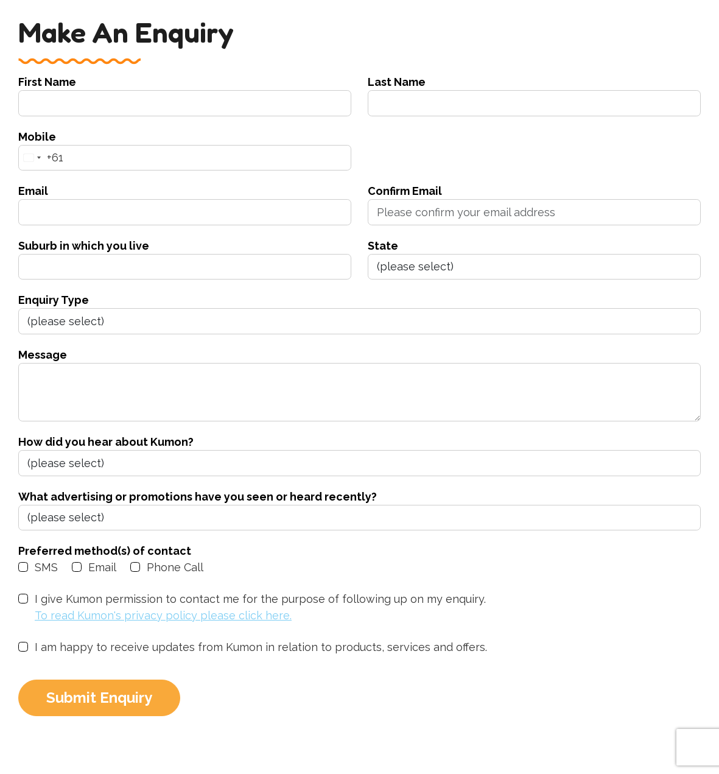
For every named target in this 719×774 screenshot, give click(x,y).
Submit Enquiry (99, 697)
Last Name (397, 82)
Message (42, 354)
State (383, 245)
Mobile (37, 136)
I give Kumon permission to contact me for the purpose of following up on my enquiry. (260, 608)
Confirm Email (405, 191)
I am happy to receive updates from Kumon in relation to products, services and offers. (261, 647)
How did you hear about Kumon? (106, 441)
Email (33, 191)
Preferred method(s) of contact (104, 550)
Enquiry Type (53, 300)
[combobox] (41, 158)
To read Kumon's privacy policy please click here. (163, 615)
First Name (47, 82)
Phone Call (175, 567)
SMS (46, 567)
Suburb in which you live (83, 245)
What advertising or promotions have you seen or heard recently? (197, 496)
